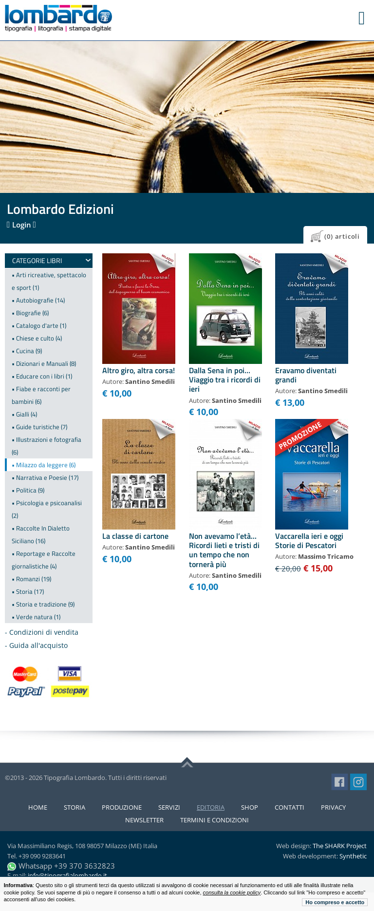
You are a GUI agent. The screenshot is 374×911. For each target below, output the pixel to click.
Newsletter (144, 820)
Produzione (122, 807)
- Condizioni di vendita (41, 632)
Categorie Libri (37, 260)
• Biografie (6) (30, 313)
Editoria (210, 807)
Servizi (169, 807)
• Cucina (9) (27, 351)
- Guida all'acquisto (36, 645)
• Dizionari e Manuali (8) (44, 363)
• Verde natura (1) (36, 617)
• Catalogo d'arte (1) (39, 325)
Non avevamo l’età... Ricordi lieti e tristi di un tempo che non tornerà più (224, 550)
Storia (74, 807)
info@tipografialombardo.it (67, 875)
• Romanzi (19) (31, 579)
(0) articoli (342, 236)
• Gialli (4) (24, 414)
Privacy (333, 807)
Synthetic (353, 856)
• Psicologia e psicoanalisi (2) (47, 509)
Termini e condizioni (214, 820)
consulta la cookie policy (232, 892)
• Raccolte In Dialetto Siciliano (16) (41, 534)
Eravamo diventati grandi (306, 374)
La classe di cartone (135, 536)
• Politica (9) (28, 490)
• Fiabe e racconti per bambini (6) (41, 395)
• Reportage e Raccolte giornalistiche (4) (43, 560)
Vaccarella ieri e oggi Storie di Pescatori (309, 540)
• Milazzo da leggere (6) (43, 465)
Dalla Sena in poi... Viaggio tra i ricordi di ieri (225, 379)
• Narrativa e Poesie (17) (45, 477)
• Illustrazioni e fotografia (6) (46, 446)
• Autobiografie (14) (38, 300)
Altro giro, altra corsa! (138, 370)
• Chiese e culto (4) (37, 338)
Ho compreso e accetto (334, 902)
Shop (249, 807)
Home (37, 807)
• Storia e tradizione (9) (43, 604)
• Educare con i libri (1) (42, 376)
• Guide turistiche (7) (39, 427)
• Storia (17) (28, 591)
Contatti (289, 807)
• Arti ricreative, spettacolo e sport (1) (49, 281)
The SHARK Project (340, 845)
